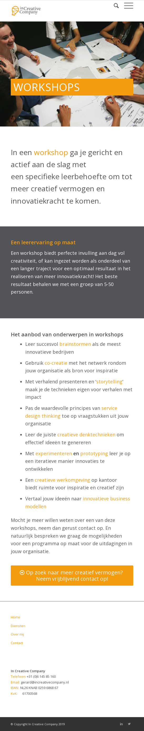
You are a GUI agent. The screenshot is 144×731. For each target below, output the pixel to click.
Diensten (18, 625)
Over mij (17, 634)
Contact (17, 642)
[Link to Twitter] (129, 724)
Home (15, 617)
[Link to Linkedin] (121, 724)
